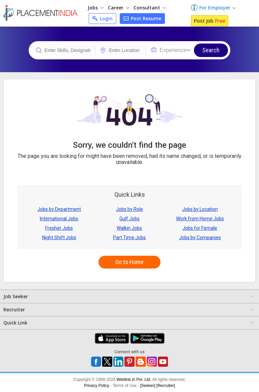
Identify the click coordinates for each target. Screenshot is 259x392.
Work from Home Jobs (200, 218)
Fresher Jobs (59, 228)
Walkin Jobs (129, 228)
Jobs (96, 7)
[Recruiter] (165, 385)
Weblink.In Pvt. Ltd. (133, 379)
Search (211, 50)
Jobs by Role (129, 209)
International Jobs (59, 218)
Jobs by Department (59, 209)
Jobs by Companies (200, 237)
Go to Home (129, 261)
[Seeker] (147, 385)
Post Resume (142, 18)
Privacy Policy (96, 385)
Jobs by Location (200, 209)
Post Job (210, 20)
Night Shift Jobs (59, 237)
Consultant (150, 7)
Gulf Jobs (129, 218)
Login (102, 18)
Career (118, 7)
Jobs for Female (199, 228)
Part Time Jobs (129, 237)
